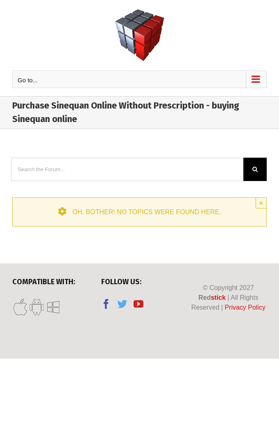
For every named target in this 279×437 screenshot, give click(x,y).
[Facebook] (106, 304)
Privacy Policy (245, 307)
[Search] (255, 169)
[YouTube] (138, 304)
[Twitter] (122, 304)
